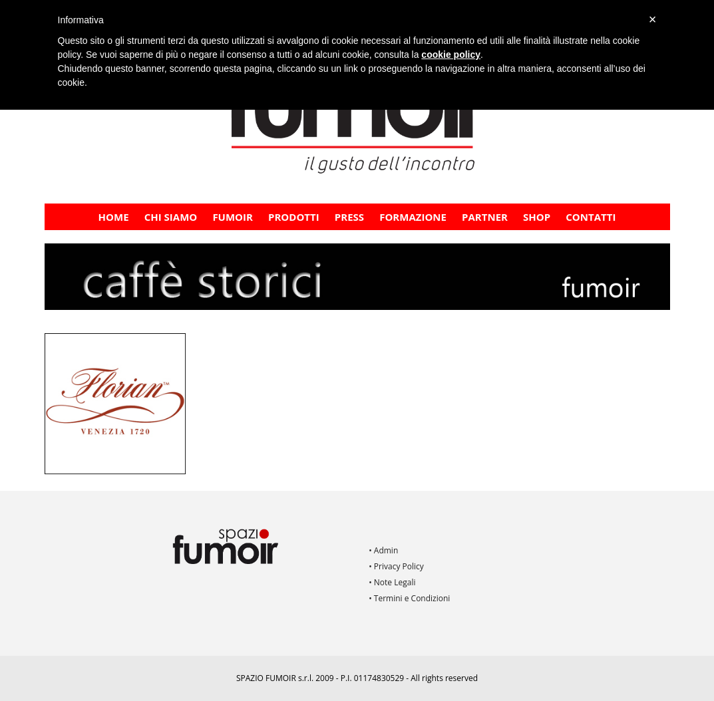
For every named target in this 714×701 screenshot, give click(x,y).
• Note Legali (392, 582)
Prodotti (293, 216)
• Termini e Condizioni (409, 598)
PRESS (349, 216)
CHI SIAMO (171, 216)
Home (113, 216)
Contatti (591, 216)
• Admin (383, 550)
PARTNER (485, 216)
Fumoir (232, 216)
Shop (536, 216)
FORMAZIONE (412, 216)
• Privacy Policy (396, 566)
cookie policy (450, 54)
